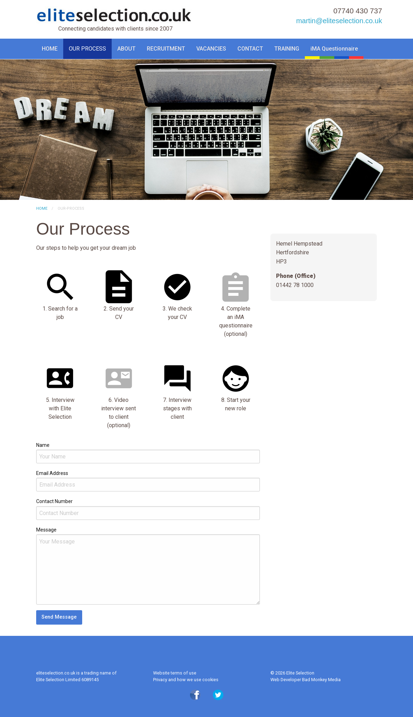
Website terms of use (174, 673)
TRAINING (286, 48)
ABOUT (126, 48)
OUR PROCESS (87, 48)
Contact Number (54, 501)
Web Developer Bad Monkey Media (305, 679)
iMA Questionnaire (334, 48)
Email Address (52, 473)
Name (43, 445)
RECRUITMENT (166, 48)
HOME (50, 48)
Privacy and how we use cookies (185, 679)
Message (46, 530)
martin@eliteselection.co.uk (339, 21)
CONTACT (250, 48)
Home (41, 208)
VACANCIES (211, 48)
